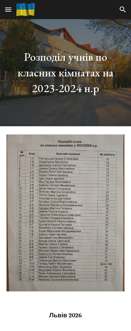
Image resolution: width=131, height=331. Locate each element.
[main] (65, 72)
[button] (8, 9)
